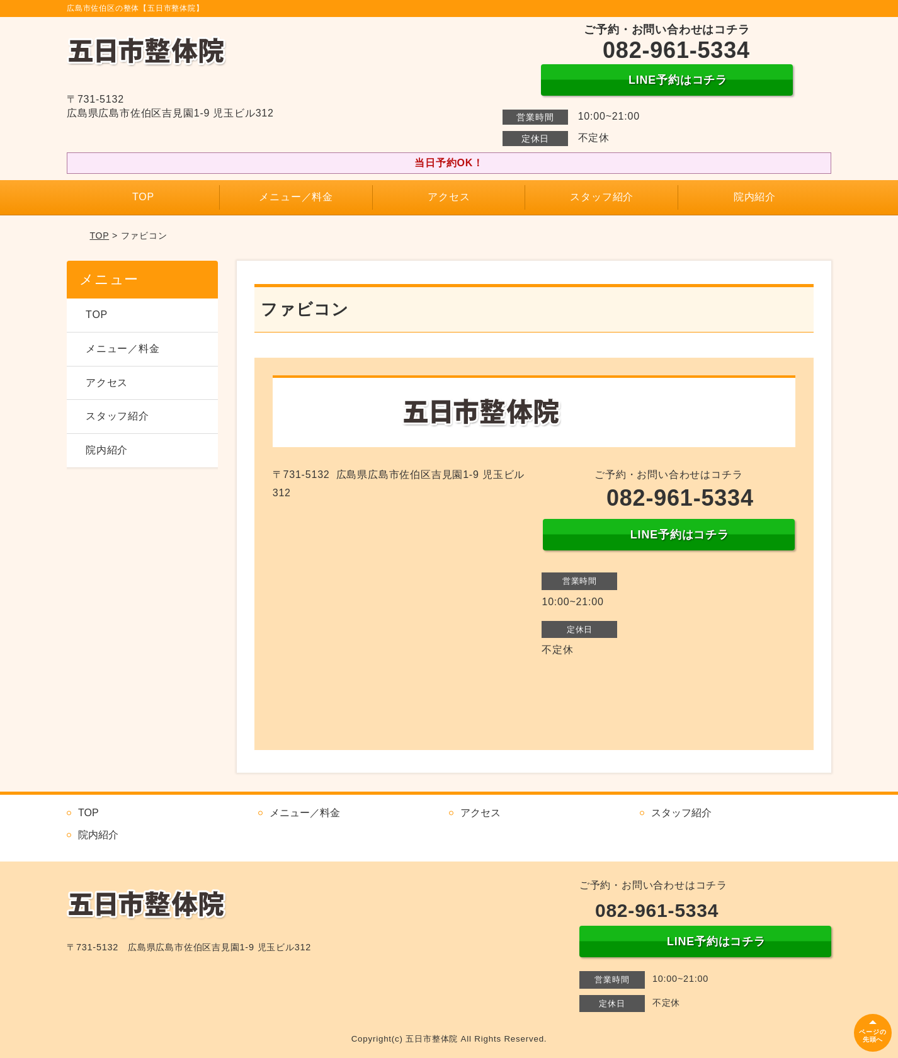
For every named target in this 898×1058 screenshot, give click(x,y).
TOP (143, 196)
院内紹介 (755, 196)
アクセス (449, 196)
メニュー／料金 (296, 196)
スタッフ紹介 (602, 196)
